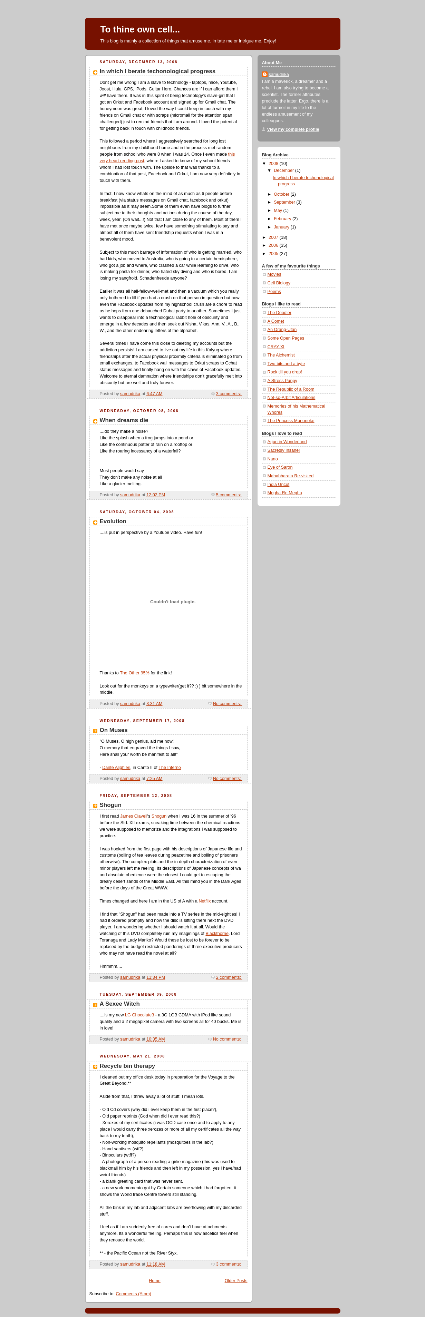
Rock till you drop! (285, 372)
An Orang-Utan (282, 329)
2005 (274, 253)
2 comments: (229, 977)
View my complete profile (293, 129)
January (282, 227)
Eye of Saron (280, 467)
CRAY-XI (276, 346)
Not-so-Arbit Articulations (292, 397)
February (283, 218)
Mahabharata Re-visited (291, 476)
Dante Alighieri (116, 767)
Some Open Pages (286, 338)
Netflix (205, 901)
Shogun (111, 805)
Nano (273, 459)
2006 (274, 245)
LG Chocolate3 (139, 1015)
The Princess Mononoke (291, 420)
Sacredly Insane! (284, 450)
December (284, 170)
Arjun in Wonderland (287, 441)
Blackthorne (217, 933)
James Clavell (133, 816)
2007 (274, 237)
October (282, 194)
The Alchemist (281, 355)
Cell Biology (279, 283)
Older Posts (236, 1280)
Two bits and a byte (286, 363)
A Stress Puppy (282, 380)
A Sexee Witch (120, 1004)
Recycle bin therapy (127, 1066)
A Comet (276, 321)
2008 (274, 163)
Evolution (113, 521)
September (285, 202)
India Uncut (279, 484)
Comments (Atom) (133, 1293)
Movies (274, 274)
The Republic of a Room (291, 389)
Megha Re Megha (285, 492)
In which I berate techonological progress (158, 71)
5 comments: (229, 494)
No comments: (227, 703)
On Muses (114, 730)
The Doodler (279, 312)
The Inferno (169, 767)
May (278, 210)
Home (155, 1280)
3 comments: (229, 393)
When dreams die (124, 420)
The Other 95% (134, 673)
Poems (274, 291)
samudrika (279, 74)
